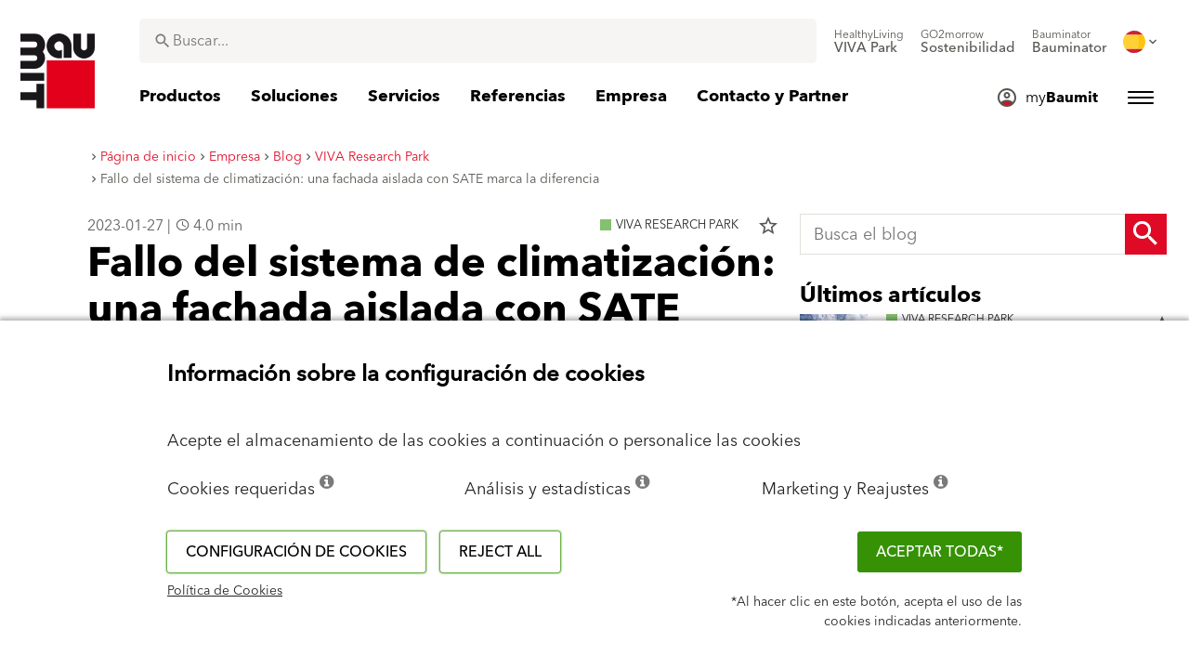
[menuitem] (869, 41)
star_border (768, 226)
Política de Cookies (224, 591)
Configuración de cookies (296, 552)
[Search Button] (1146, 234)
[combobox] (478, 41)
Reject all (500, 552)
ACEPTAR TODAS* (939, 552)
